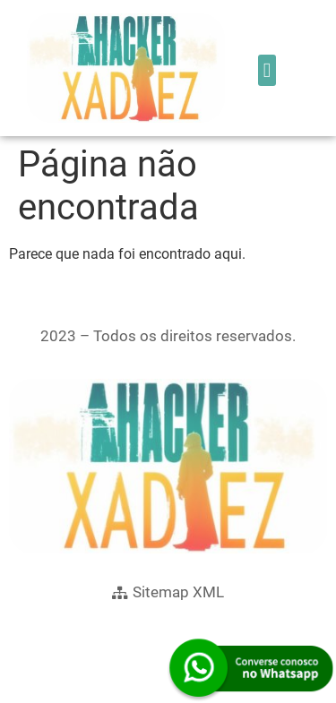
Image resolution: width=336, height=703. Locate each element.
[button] (267, 70)
